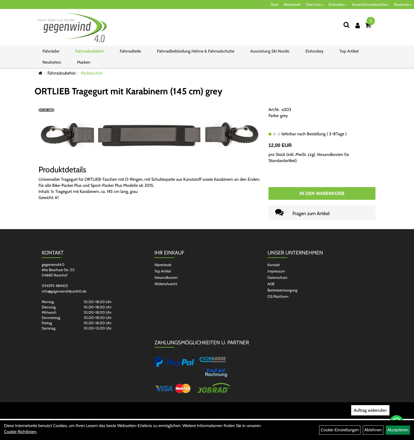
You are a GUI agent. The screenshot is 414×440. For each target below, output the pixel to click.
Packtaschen (92, 73)
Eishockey (314, 51)
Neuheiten (52, 62)
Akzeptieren (397, 429)
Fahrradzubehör (90, 51)
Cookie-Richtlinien (20, 431)
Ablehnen (373, 429)
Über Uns (314, 4)
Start (274, 4)
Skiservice (402, 4)
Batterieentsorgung (282, 290)
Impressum (276, 271)
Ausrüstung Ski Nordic (270, 51)
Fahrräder (51, 51)
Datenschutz (277, 277)
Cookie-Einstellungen (340, 429)
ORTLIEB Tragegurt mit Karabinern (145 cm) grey (128, 91)
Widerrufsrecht (165, 283)
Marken (83, 62)
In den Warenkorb (321, 193)
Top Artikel (349, 51)
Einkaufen (337, 4)
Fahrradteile (130, 51)
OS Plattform (277, 296)
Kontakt (273, 264)
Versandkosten (166, 277)
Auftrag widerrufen (370, 410)
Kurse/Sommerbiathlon (370, 4)
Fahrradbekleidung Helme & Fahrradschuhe (195, 51)
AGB (270, 283)
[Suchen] (346, 25)
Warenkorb (292, 4)
